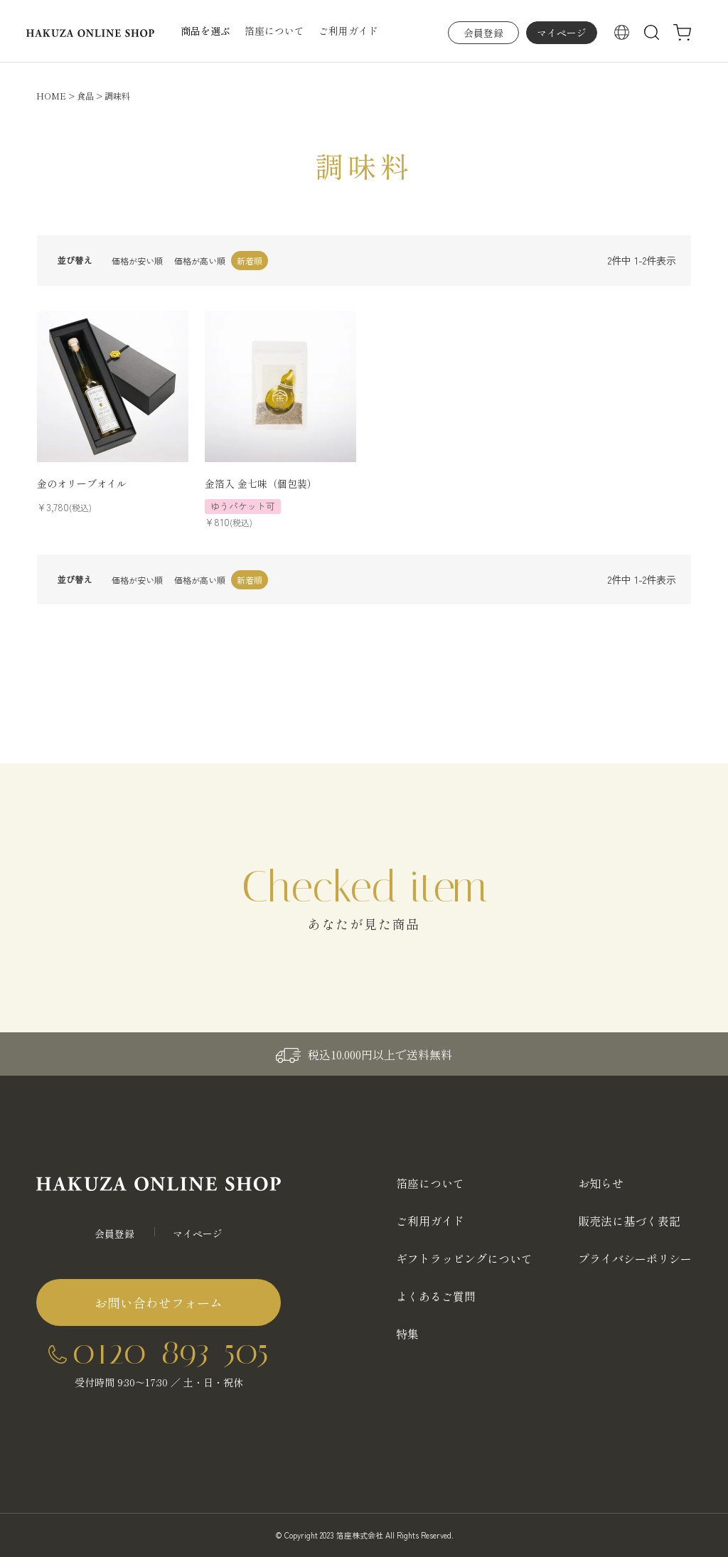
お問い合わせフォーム (159, 1302)
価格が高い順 (199, 261)
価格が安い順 (137, 261)
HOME (51, 96)
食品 (85, 96)
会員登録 (483, 33)
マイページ (562, 33)
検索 (652, 32)
